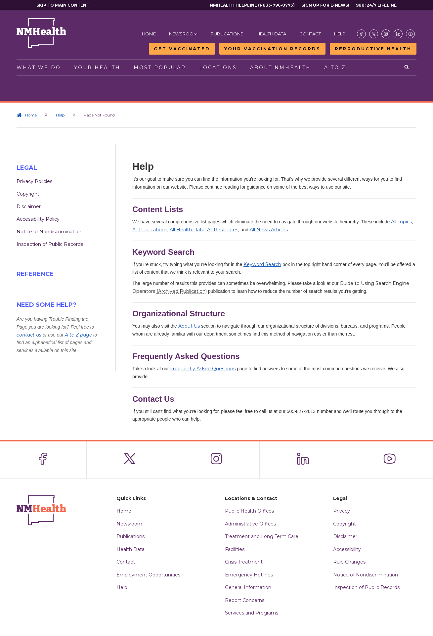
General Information (248, 587)
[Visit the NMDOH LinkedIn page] (398, 34)
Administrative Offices (250, 524)
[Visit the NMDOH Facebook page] (361, 34)
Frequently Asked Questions (203, 369)
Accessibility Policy (38, 219)
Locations (218, 67)
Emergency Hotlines (249, 575)
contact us (29, 335)
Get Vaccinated (182, 48)
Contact (310, 33)
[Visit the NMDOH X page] (374, 34)
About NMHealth (280, 67)
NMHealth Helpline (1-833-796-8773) (252, 5)
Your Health (97, 67)
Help (339, 33)
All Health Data (187, 230)
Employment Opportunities (148, 575)
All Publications (149, 230)
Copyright (28, 194)
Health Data (271, 33)
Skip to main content (62, 5)
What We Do (39, 67)
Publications (227, 33)
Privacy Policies (34, 181)
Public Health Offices (249, 511)
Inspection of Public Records (50, 244)
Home (149, 33)
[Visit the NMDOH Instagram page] (386, 34)
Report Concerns (244, 600)
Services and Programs (251, 613)
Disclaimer (29, 206)
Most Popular (160, 67)
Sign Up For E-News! (325, 5)
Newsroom (183, 33)
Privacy (341, 511)
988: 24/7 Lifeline (376, 5)
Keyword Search (262, 264)
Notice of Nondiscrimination (49, 232)
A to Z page (78, 335)
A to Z (335, 67)
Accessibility (347, 549)
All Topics (401, 222)
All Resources (222, 230)
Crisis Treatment (244, 562)
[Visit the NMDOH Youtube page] (410, 34)
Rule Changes (349, 562)
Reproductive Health (373, 48)
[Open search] (407, 67)
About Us (189, 326)
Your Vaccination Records (272, 48)
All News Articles (269, 230)
